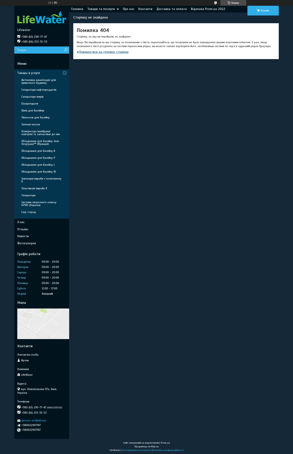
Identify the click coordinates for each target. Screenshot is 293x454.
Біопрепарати (29, 103)
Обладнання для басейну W (38, 171)
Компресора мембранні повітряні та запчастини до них (40, 133)
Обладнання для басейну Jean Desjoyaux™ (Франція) (40, 142)
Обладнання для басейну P (38, 158)
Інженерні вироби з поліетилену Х (41, 180)
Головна (77, 9)
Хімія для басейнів (32, 110)
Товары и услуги (28, 73)
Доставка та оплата (171, 9)
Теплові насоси (30, 124)
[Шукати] (65, 50)
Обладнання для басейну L (38, 164)
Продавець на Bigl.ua (146, 446)
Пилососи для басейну (35, 117)
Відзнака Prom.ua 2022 (208, 9)
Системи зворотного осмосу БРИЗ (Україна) (38, 204)
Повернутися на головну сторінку (104, 52)
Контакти (145, 9)
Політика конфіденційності (168, 450)
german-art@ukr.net (33, 420)
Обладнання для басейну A (38, 151)
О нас (21, 222)
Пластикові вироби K (34, 188)
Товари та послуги (101, 9)
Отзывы (22, 229)
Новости (23, 236)
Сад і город (28, 212)
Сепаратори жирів (32, 96)
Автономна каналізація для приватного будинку (38, 81)
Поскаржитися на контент (136, 450)
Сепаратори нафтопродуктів (38, 89)
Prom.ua (165, 442)
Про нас (128, 9)
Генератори (28, 195)
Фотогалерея (26, 243)
